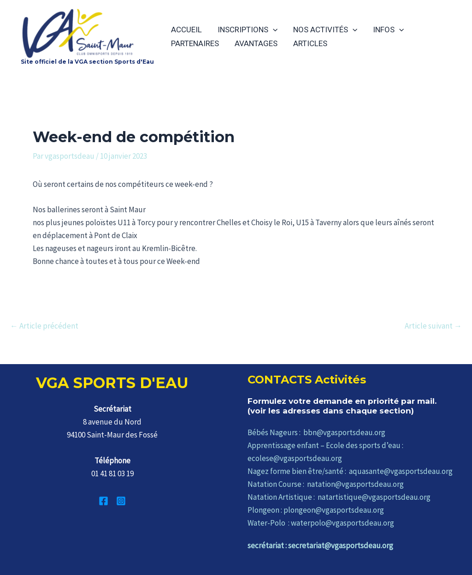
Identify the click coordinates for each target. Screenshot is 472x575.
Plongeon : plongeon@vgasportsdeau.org (316, 510)
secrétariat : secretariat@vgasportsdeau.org (320, 545)
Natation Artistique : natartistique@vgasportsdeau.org (339, 497)
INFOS (388, 29)
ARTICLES (310, 43)
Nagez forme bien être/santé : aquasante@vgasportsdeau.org (350, 471)
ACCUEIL (186, 29)
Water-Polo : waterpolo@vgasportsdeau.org (321, 523)
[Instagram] (121, 501)
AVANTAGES (256, 43)
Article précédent (44, 326)
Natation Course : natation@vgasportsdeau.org (326, 484)
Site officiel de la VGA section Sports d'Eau (87, 61)
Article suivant (433, 326)
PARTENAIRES (195, 43)
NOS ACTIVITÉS (325, 29)
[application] (272, 29)
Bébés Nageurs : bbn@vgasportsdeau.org (316, 432)
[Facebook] (103, 501)
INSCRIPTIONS (247, 29)
